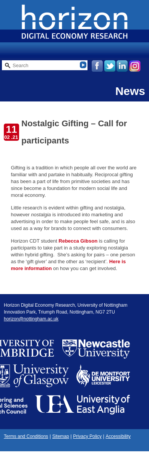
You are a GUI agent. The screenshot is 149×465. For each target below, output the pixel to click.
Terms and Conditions (26, 436)
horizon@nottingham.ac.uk (31, 319)
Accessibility (118, 436)
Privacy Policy (87, 436)
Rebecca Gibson (77, 241)
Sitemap (60, 436)
